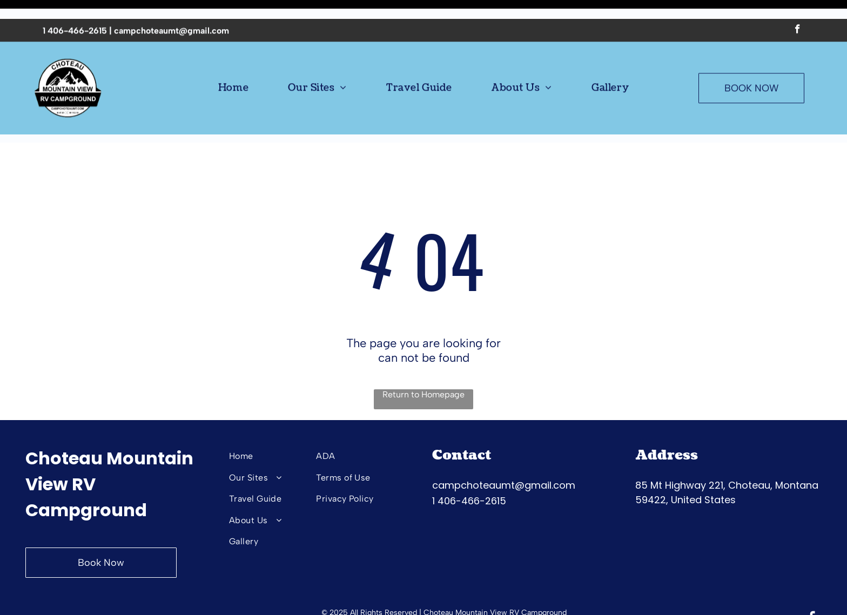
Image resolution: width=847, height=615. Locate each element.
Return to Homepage (423, 367)
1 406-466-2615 (75, 11)
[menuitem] (233, 69)
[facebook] (797, 11)
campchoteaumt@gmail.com (171, 11)
